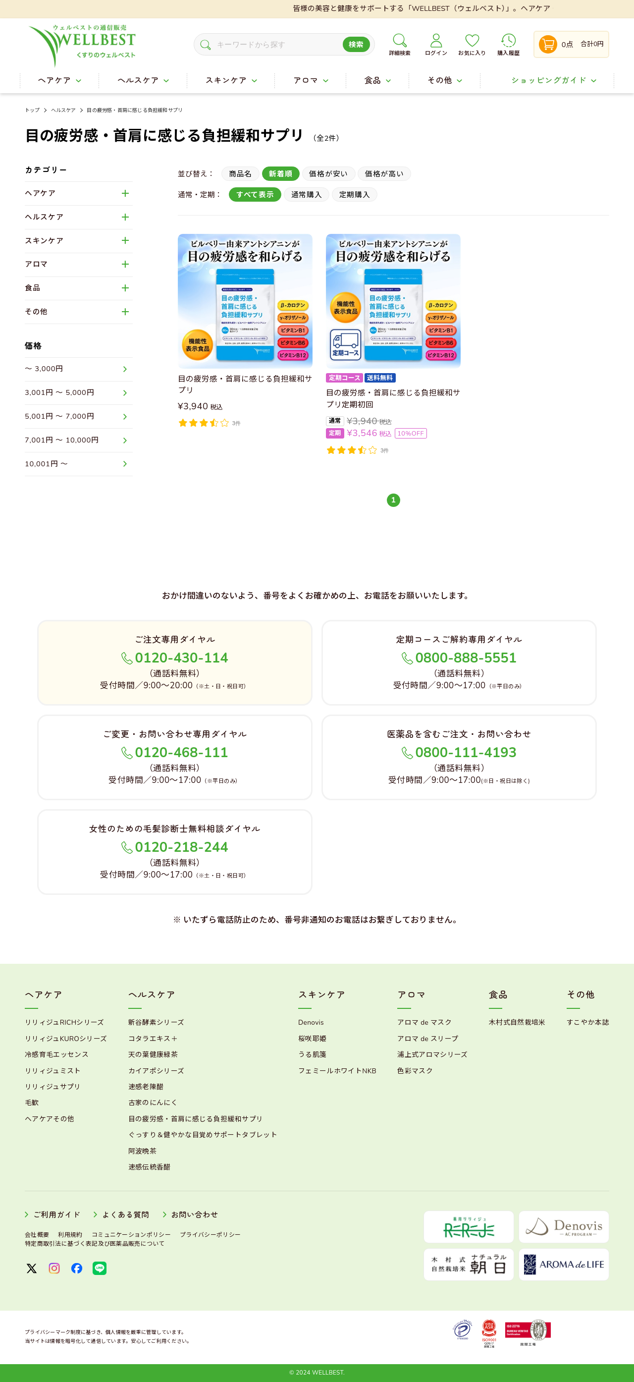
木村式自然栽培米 (517, 1022)
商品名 (240, 174)
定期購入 (354, 195)
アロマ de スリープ (427, 1039)
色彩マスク (415, 1071)
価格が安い (328, 174)
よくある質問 (126, 1215)
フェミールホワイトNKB (337, 1071)
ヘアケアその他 (49, 1119)
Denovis (311, 1022)
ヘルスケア (63, 111)
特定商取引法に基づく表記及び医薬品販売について (95, 1244)
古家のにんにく (153, 1102)
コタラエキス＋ (153, 1039)
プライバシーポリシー (210, 1235)
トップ (32, 111)
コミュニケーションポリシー (131, 1235)
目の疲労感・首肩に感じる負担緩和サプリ (135, 110)
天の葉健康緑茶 (153, 1054)
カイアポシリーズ (156, 1071)
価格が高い (384, 174)
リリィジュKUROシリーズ (66, 1039)
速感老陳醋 (146, 1087)
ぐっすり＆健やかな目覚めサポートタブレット (202, 1135)
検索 (356, 45)
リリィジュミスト (53, 1071)
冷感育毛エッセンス (57, 1054)
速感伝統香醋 (149, 1167)
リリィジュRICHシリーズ (65, 1022)
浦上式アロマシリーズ (432, 1054)
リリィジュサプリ (53, 1087)
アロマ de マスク (424, 1022)
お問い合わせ (194, 1215)
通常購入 (306, 195)
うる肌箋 (312, 1054)
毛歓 (32, 1102)
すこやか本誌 (588, 1022)
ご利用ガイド (56, 1215)
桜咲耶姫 (312, 1039)
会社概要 (37, 1235)
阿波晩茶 (142, 1151)
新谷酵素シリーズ (156, 1022)
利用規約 (70, 1235)
